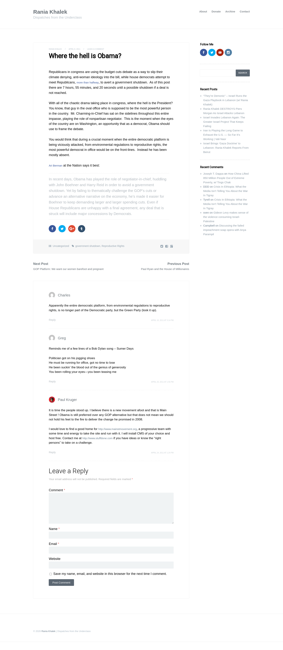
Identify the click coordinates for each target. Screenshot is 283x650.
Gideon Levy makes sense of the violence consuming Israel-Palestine (225, 217)
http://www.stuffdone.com (105, 442)
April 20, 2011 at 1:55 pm (162, 386)
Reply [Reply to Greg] (52, 385)
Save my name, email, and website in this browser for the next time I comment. (110, 582)
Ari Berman (57, 164)
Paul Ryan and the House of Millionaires (160, 268)
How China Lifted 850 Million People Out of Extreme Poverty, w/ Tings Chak (226, 178)
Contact (245, 11)
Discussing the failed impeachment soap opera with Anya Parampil (224, 230)
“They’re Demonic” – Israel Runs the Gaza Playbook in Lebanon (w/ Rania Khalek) (225, 100)
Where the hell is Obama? (80, 55)
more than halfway (90, 81)
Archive (230, 11)
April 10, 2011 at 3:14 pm (162, 325)
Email (54, 551)
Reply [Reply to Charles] (52, 324)
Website (54, 567)
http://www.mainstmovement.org (120, 433)
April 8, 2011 (78, 49)
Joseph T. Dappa (213, 173)
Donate (216, 11)
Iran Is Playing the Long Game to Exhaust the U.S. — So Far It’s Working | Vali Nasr (223, 135)
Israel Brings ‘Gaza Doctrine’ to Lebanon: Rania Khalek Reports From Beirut (226, 148)
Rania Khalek (52, 11)
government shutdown (87, 245)
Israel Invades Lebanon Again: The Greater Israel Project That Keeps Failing (224, 122)
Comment (57, 494)
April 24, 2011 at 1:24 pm (162, 457)
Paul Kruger (67, 404)
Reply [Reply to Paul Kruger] (52, 456)
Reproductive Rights (113, 245)
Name (54, 536)
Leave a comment (102, 49)
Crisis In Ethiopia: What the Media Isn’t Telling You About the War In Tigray (225, 191)
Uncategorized (61, 245)
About (203, 11)
